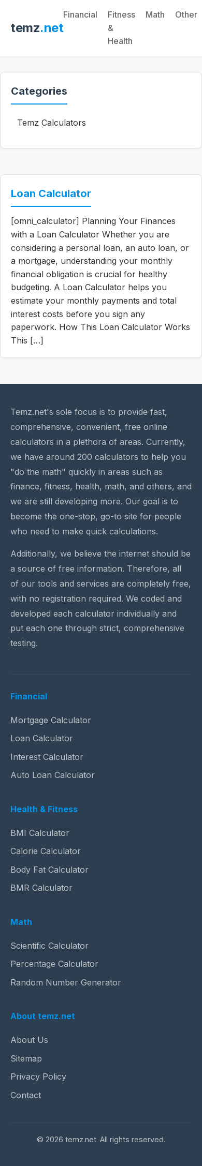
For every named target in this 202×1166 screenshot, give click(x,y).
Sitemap (26, 1058)
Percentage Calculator (54, 964)
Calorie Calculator (45, 851)
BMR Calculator (41, 888)
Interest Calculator (46, 757)
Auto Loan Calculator (52, 775)
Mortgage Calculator (50, 720)
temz (36, 27)
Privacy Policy (38, 1076)
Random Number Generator (65, 982)
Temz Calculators (51, 122)
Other (186, 14)
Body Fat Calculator (49, 869)
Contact (25, 1095)
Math (155, 14)
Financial (80, 14)
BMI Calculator (39, 833)
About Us (29, 1040)
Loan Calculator (51, 193)
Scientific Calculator (49, 945)
